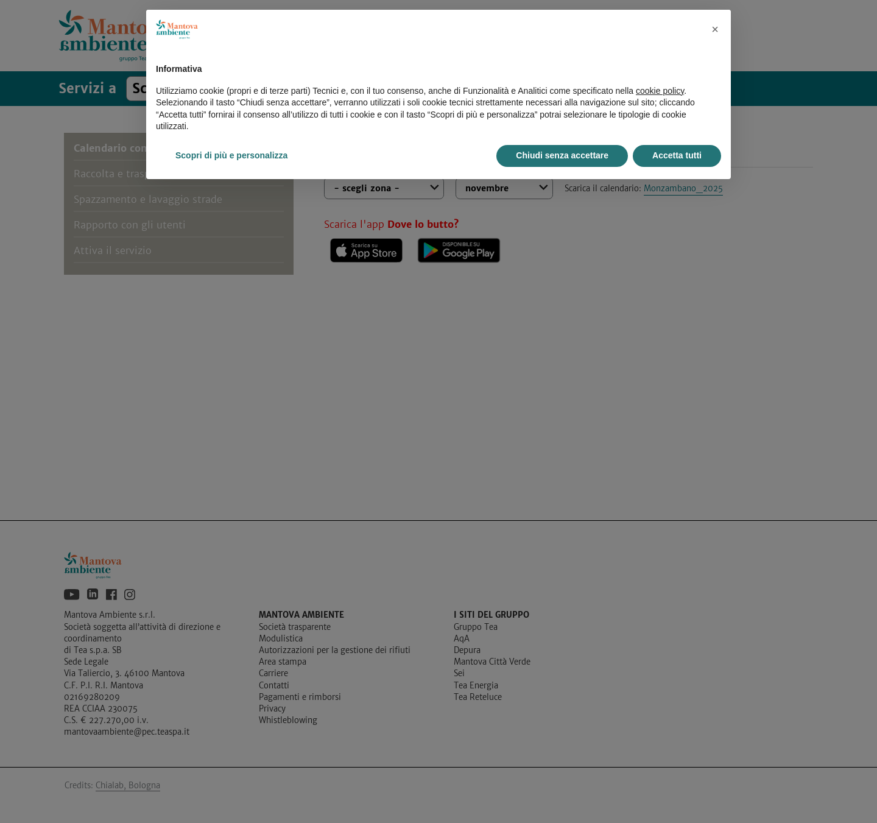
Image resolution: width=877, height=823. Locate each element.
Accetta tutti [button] (677, 155)
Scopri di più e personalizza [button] (231, 155)
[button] (715, 29)
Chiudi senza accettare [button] (562, 155)
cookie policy (660, 91)
